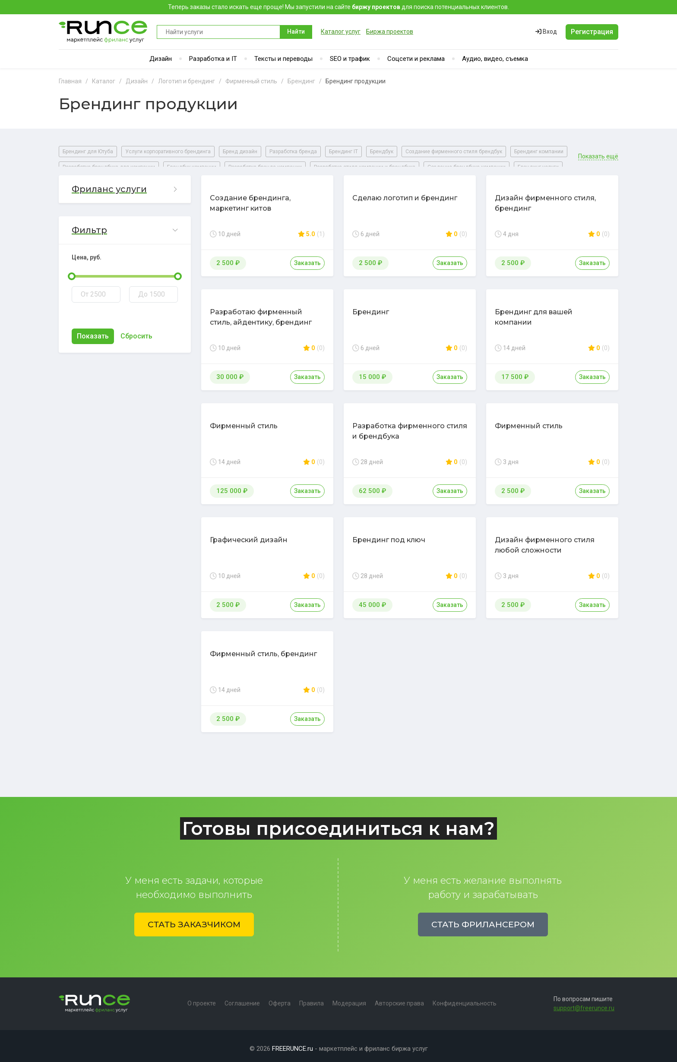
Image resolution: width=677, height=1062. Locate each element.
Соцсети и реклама (416, 59)
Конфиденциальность (465, 998)
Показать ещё (598, 151)
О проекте (201, 998)
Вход (546, 31)
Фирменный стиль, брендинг (263, 649)
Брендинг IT (343, 152)
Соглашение (242, 998)
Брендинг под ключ (388, 535)
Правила (311, 998)
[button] (125, 184)
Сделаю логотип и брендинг (404, 193)
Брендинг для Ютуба (88, 152)
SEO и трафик (350, 59)
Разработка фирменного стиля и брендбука (409, 426)
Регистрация (592, 32)
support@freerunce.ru (584, 1002)
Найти (296, 31)
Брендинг (370, 307)
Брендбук (381, 152)
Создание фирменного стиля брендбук (453, 152)
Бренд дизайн (240, 152)
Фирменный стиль (244, 421)
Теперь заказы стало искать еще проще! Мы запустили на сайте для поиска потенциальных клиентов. (338, 6)
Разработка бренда (293, 152)
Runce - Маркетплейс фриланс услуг (103, 32)
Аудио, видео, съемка (495, 59)
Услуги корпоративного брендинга (168, 152)
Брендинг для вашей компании (534, 312)
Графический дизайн (249, 535)
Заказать (307, 257)
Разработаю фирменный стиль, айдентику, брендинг (261, 312)
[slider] (72, 271)
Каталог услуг (341, 31)
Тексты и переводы (283, 59)
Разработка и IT (213, 59)
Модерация (349, 998)
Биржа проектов (389, 31)
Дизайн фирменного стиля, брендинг (545, 198)
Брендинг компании (538, 152)
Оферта (280, 998)
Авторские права (399, 998)
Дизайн (160, 59)
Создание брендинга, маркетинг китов (250, 198)
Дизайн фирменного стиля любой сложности (545, 540)
